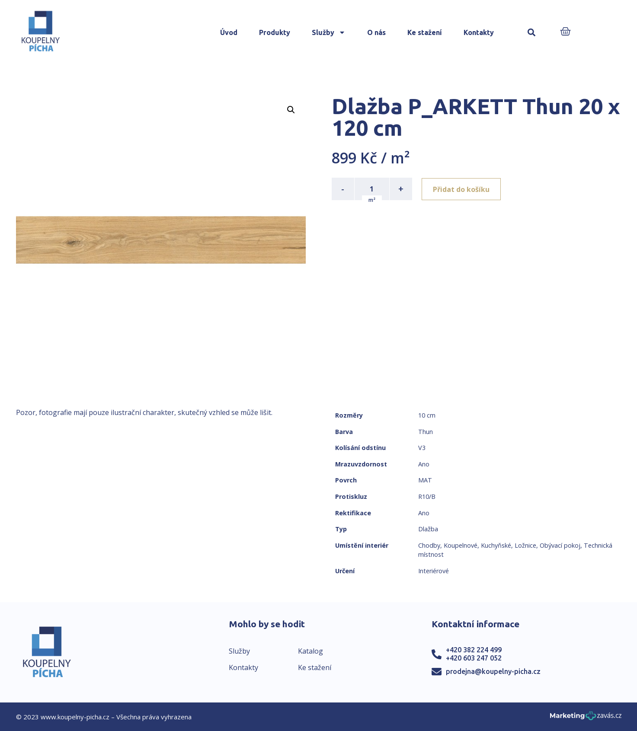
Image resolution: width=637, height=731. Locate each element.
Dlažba (428, 529)
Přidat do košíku (462, 189)
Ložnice (525, 545)
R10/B (426, 496)
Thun (425, 432)
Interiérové (433, 571)
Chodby (429, 545)
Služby (329, 32)
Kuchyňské (496, 545)
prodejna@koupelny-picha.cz (493, 671)
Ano (423, 464)
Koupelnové (460, 545)
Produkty (274, 32)
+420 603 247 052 (474, 658)
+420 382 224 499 (474, 650)
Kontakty (479, 32)
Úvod (228, 32)
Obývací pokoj (560, 545)
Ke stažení (424, 32)
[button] (531, 33)
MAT (425, 480)
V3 (422, 448)
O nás (376, 32)
